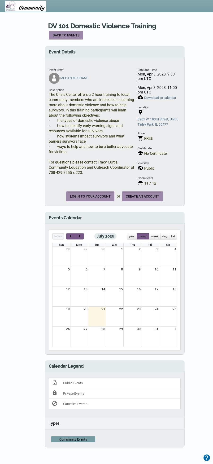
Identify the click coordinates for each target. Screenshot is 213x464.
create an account (142, 196)
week (154, 236)
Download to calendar (160, 98)
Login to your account (90, 196)
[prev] (70, 236)
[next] (79, 236)
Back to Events (66, 35)
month (143, 236)
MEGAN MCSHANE (68, 78)
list (173, 236)
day (164, 236)
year (132, 236)
